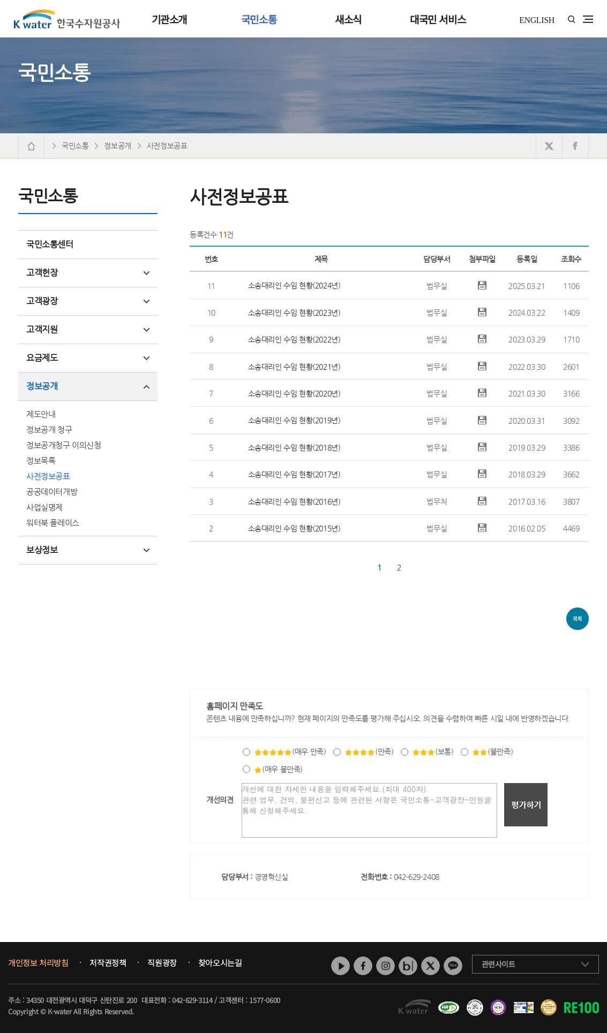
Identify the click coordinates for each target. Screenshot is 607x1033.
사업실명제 (44, 507)
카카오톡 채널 (453, 965)
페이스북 (363, 965)
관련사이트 (498, 964)
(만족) (368, 751)
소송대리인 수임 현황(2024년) (294, 285)
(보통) (432, 751)
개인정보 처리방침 (38, 963)
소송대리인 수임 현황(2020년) (294, 393)
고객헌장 (87, 273)
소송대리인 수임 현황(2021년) (294, 366)
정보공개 (87, 386)
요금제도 (87, 358)
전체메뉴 (588, 19)
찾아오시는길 (220, 963)
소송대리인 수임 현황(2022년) (294, 339)
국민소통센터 (49, 244)
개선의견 (219, 799)
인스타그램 (385, 965)
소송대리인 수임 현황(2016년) (294, 501)
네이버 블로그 (408, 965)
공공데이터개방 (51, 491)
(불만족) (492, 751)
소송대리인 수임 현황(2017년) (294, 474)
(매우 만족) (290, 751)
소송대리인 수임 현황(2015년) (294, 528)
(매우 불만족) (278, 769)
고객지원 (87, 329)
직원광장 (161, 963)
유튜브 (340, 965)
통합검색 (571, 19)
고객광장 (87, 301)
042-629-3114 (192, 1000)
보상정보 (87, 550)
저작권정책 (107, 963)
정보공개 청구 (49, 429)
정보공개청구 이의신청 (63, 445)
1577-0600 (264, 1000)
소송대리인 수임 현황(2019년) (294, 420)
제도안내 (40, 414)
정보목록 (40, 460)
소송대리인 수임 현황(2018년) (294, 447)
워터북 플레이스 (52, 522)
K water (67, 18)
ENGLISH (536, 20)
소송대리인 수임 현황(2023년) (294, 312)
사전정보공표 (48, 476)
